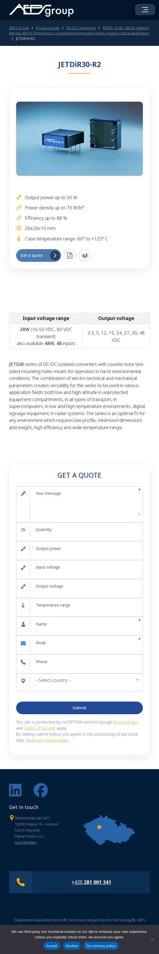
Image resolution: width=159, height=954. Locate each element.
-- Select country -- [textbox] (53, 680)
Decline (72, 946)
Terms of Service (39, 728)
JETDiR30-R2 (25, 38)
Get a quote (40, 256)
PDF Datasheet (70, 256)
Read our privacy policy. (47, 740)
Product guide (47, 28)
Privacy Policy (126, 722)
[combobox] (86, 680)
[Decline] (152, 939)
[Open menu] (145, 9)
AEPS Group (19, 28)
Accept (51, 946)
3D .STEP (85, 256)
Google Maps (25, 842)
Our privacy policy (101, 946)
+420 (91, 882)
